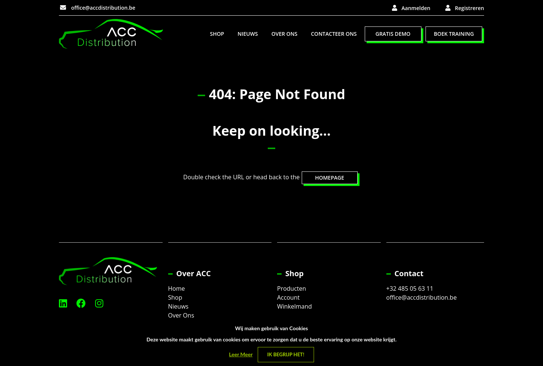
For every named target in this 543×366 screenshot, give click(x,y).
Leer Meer (240, 354)
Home (176, 288)
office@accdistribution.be (97, 7)
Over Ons (285, 33)
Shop (217, 33)
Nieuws (248, 33)
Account (288, 297)
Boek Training (454, 33)
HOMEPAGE (329, 177)
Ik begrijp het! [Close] (285, 354)
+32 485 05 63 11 (409, 288)
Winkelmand (294, 306)
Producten (291, 288)
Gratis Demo (393, 33)
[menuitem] (217, 33)
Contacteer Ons (334, 33)
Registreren (469, 8)
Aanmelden (416, 8)
